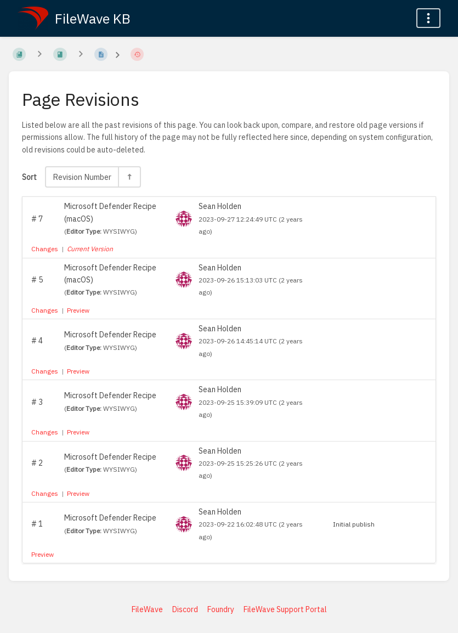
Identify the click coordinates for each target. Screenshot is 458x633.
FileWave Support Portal (285, 609)
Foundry (220, 609)
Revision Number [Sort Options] (82, 177)
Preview (78, 310)
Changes (44, 249)
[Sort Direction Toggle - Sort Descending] (129, 176)
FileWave (147, 609)
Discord (185, 609)
